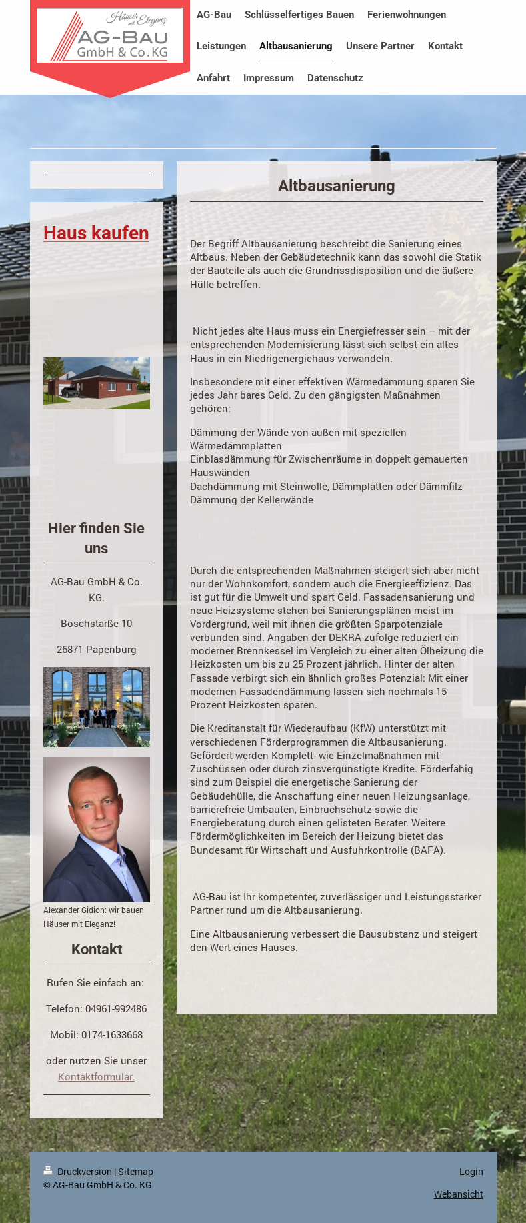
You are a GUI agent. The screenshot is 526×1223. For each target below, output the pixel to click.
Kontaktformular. (96, 1076)
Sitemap (135, 1171)
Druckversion (78, 1171)
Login (471, 1171)
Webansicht (458, 1194)
